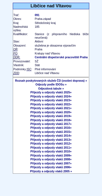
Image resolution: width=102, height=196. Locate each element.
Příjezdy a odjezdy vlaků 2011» (51, 147)
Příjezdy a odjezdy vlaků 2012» (51, 143)
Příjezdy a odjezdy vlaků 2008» (51, 159)
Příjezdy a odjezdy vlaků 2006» (51, 167)
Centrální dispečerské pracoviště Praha (61, 57)
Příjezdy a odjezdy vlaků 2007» (51, 163)
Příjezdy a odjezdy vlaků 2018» (51, 120)
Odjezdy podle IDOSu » (50, 84)
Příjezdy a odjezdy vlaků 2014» (51, 135)
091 (37, 15)
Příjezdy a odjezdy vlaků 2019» (51, 116)
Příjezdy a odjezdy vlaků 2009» (51, 155)
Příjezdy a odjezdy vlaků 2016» (51, 127)
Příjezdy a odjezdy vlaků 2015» (51, 131)
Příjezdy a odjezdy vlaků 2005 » (51, 171)
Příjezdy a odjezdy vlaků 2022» (51, 104)
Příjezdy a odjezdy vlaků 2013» (51, 139)
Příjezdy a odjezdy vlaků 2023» (51, 100)
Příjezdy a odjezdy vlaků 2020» (51, 112)
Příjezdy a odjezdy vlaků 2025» (51, 92)
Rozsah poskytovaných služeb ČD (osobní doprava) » (51, 80)
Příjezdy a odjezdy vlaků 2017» (51, 123)
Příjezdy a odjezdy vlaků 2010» (51, 151)
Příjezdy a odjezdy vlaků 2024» (51, 96)
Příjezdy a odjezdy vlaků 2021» (51, 108)
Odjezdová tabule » (51, 88)
